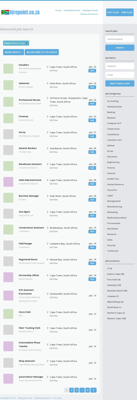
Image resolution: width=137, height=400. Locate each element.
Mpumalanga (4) (115, 301)
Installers (24, 64)
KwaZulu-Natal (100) (117, 290)
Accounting (112, 101)
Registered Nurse (28, 259)
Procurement (113, 223)
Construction (113, 128)
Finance (111, 167)
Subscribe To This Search (43, 52)
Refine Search (13, 52)
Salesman (24, 83)
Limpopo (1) (113, 296)
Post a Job (57, 398)
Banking (111, 112)
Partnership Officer (29, 275)
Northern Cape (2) (116, 312)
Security (111, 245)
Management (113, 201)
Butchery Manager (29, 195)
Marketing (112, 212)
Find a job (126, 12)
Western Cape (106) (116, 318)
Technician (112, 250)
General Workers (28, 148)
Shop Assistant (27, 360)
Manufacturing (114, 206)
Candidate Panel (72, 10)
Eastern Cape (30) (115, 274)
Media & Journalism (117, 217)
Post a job (113, 12)
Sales (109, 239)
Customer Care (114, 140)
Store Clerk (25, 312)
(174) (109, 268)
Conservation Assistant (31, 227)
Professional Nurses (29, 99)
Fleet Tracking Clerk (29, 327)
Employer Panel (90, 10)
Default (110, 145)
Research (111, 234)
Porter (22, 132)
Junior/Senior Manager (31, 376)
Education (112, 156)
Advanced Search (89, 14)
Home (58, 10)
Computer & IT (114, 123)
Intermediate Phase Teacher (29, 344)
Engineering (113, 162)
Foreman (23, 116)
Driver (110, 151)
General (111, 173)
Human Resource (115, 184)
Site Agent (24, 211)
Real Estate (112, 228)
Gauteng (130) (114, 285)
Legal (110, 195)
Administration (114, 106)
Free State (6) (113, 279)
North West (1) (114, 307)
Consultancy (113, 134)
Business (111, 117)
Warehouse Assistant (30, 164)
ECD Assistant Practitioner (26, 291)
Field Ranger (25, 243)
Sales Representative (30, 179)
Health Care (113, 178)
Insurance (112, 190)
